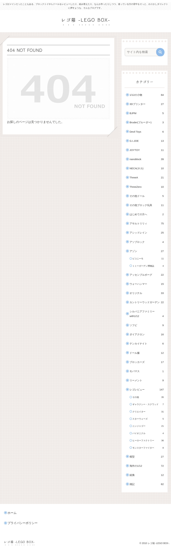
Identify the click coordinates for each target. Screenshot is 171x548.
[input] (143, 52)
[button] (160, 52)
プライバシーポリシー (23, 523)
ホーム (12, 513)
